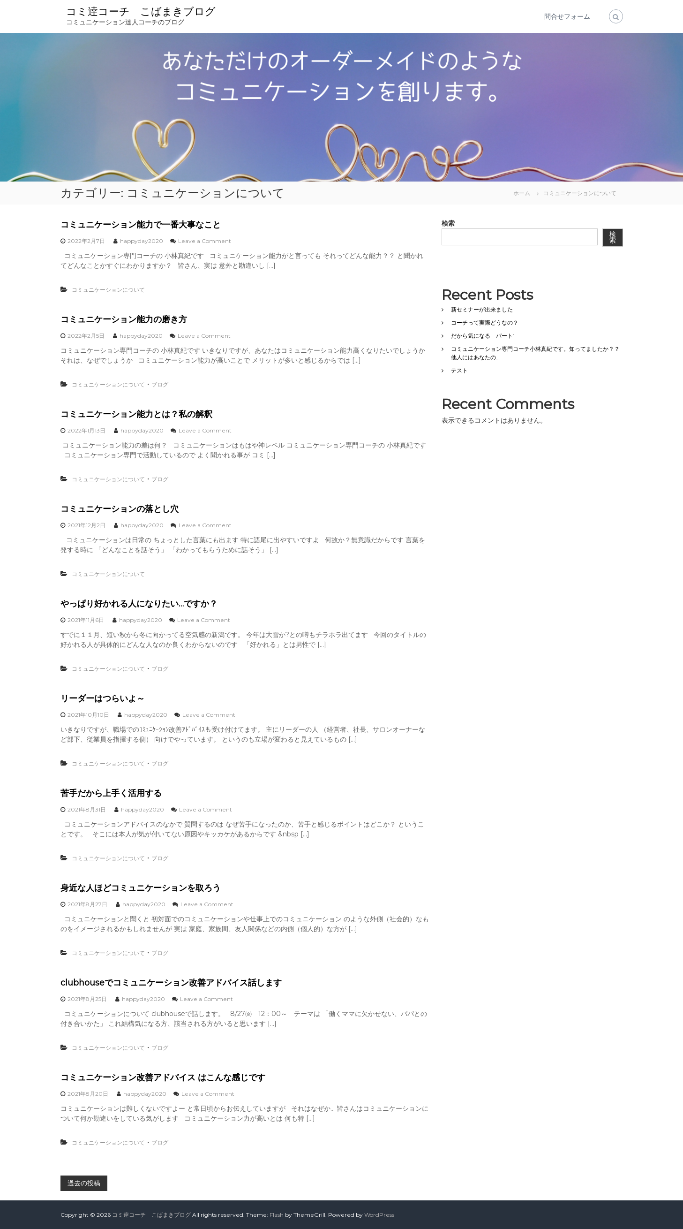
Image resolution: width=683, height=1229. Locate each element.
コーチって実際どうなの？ (484, 322)
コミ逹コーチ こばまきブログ (141, 11)
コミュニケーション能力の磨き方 (123, 319)
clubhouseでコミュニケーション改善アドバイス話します (171, 983)
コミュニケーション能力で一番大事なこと (140, 225)
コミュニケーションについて (108, 289)
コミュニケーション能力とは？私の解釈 (136, 414)
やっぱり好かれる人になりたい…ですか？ (139, 604)
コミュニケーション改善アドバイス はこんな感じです (162, 1077)
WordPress (379, 1214)
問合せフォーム (567, 16)
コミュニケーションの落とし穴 (119, 509)
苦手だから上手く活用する (111, 793)
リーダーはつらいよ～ (102, 698)
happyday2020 (141, 240)
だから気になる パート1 (483, 335)
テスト (459, 370)
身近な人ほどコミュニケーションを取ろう (140, 888)
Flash (277, 1214)
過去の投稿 (84, 1183)
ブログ (159, 384)
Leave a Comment (204, 240)
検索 (448, 223)
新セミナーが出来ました (482, 309)
